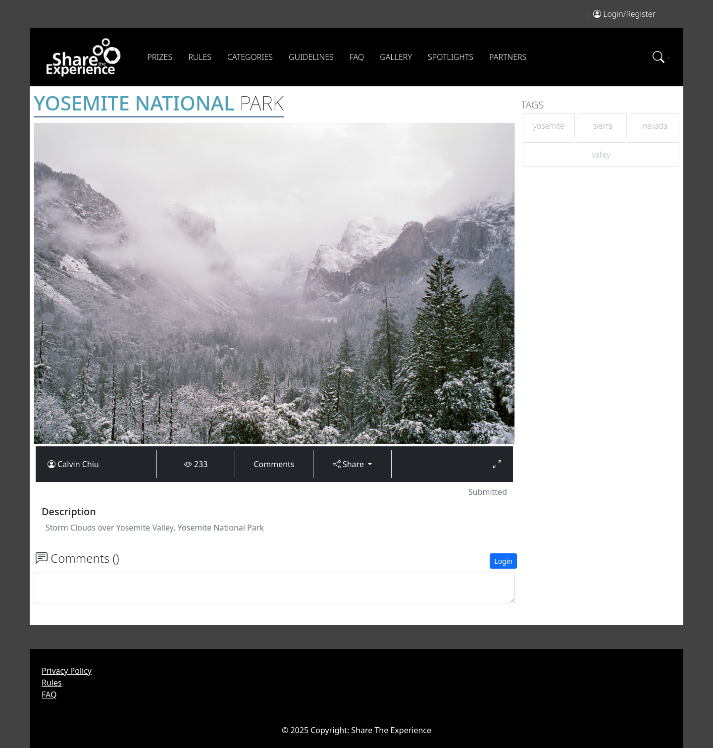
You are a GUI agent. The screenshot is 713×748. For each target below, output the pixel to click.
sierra (602, 125)
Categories (250, 57)
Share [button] (349, 464)
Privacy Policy (67, 670)
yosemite (548, 125)
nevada (655, 125)
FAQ (357, 57)
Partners (507, 57)
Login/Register (629, 13)
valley (601, 154)
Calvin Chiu (78, 464)
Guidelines (311, 57)
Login (503, 561)
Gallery (396, 57)
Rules (199, 57)
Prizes (159, 57)
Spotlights (450, 57)
